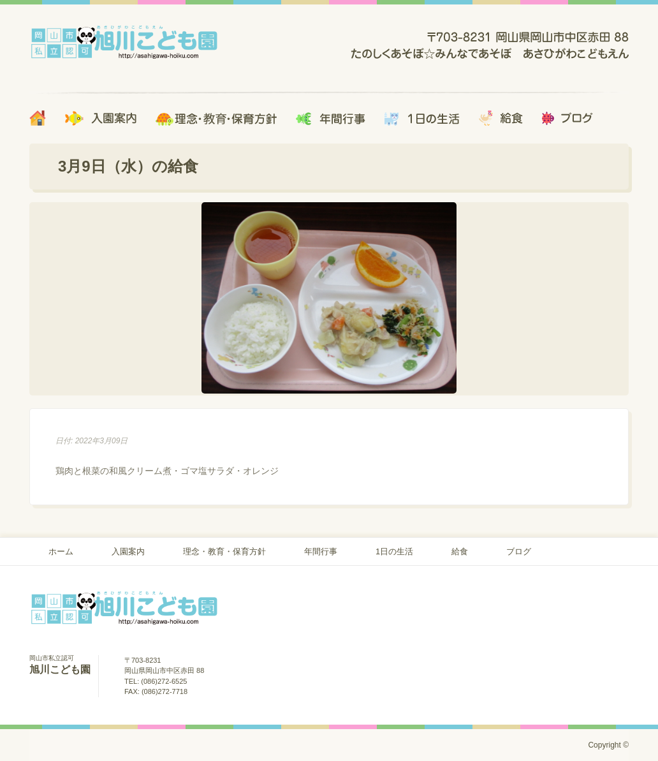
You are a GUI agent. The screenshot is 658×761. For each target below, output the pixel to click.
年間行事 (320, 551)
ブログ (518, 551)
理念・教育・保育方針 (224, 551)
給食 (459, 551)
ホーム (60, 551)
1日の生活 (394, 551)
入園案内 (128, 551)
